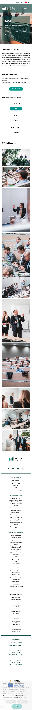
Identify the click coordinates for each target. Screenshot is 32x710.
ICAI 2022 (16, 120)
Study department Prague (16, 546)
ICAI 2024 (16, 108)
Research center (16, 559)
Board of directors (16, 581)
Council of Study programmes (16, 586)
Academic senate (16, 572)
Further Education (16, 563)
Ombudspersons (16, 540)
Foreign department (16, 551)
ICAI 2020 (16, 132)
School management (16, 535)
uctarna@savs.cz (18, 672)
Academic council (16, 574)
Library (16, 556)
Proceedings (16, 88)
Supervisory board (16, 579)
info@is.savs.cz (17, 629)
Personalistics (16, 539)
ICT (16, 561)
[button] (27, 2)
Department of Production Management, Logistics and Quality (16, 522)
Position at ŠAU (16, 483)
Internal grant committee (16, 577)
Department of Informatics (16, 498)
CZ (27, 2)
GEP (16, 487)
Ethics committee (16, 584)
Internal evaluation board (16, 570)
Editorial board (16, 583)
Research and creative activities (16, 558)
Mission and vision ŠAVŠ (16, 490)
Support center (16, 485)
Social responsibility (16, 489)
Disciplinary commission (16, 576)
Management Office (16, 537)
